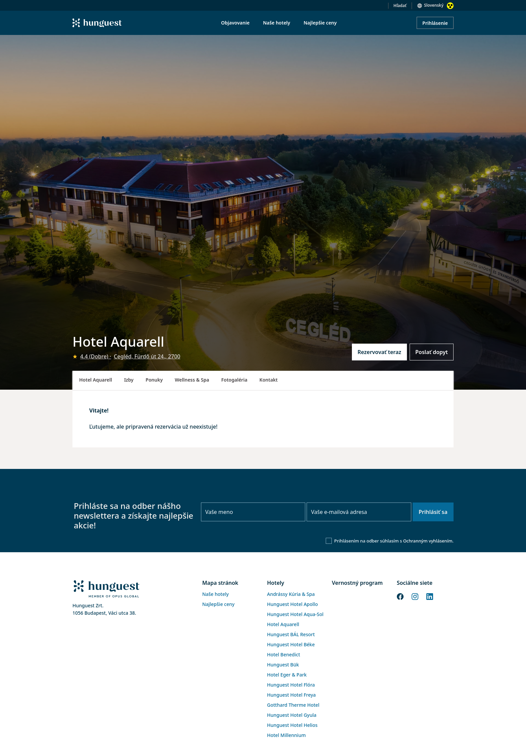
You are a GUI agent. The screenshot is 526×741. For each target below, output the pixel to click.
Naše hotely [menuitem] (276, 22)
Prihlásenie (435, 23)
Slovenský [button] (433, 5)
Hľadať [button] (400, 5)
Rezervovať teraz (379, 352)
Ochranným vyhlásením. (428, 541)
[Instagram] (415, 596)
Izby (129, 380)
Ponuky (154, 380)
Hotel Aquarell (95, 380)
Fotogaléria (234, 380)
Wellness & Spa (192, 380)
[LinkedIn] (429, 596)
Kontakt (268, 380)
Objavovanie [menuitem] (235, 22)
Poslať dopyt (431, 352)
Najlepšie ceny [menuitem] (320, 22)
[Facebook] (400, 596)
